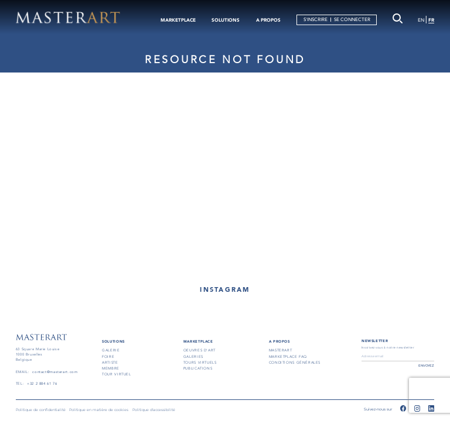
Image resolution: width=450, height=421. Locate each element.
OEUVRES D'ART (199, 350)
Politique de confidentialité (41, 410)
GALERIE (111, 350)
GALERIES (193, 356)
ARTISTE (110, 362)
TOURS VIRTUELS (200, 362)
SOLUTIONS (226, 20)
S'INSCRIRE (316, 19)
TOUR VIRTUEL (116, 374)
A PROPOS (268, 20)
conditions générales (295, 362)
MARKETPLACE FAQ (288, 356)
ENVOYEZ (426, 365)
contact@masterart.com (54, 372)
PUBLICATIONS (197, 368)
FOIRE (108, 356)
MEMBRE (111, 368)
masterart (280, 350)
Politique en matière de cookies (98, 410)
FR (431, 20)
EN (421, 20)
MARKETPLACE (178, 20)
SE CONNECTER (352, 19)
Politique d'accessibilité (153, 410)
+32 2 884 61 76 (42, 383)
